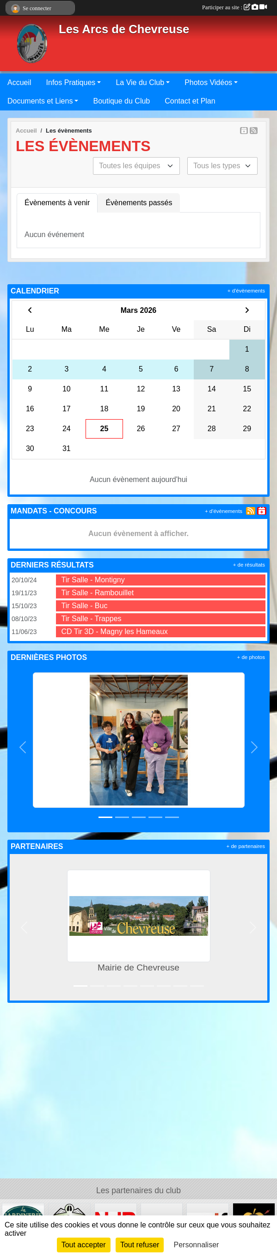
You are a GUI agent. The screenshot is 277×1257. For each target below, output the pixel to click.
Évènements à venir (57, 203)
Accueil (19, 82)
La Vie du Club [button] (140, 82)
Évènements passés (138, 203)
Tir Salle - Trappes (92, 618)
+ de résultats (249, 564)
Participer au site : (234, 7)
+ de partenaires (246, 846)
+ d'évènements (246, 290)
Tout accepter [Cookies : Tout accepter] (84, 1245)
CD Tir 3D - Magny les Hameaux (115, 631)
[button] (23, 747)
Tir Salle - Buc (85, 606)
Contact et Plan (190, 101)
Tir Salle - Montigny (93, 580)
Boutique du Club (121, 101)
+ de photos (251, 657)
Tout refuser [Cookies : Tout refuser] (139, 1245)
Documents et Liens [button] (40, 101)
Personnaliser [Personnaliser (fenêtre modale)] (196, 1245)
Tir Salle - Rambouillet (98, 593)
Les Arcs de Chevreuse (124, 29)
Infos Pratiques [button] (71, 82)
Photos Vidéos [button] (208, 82)
